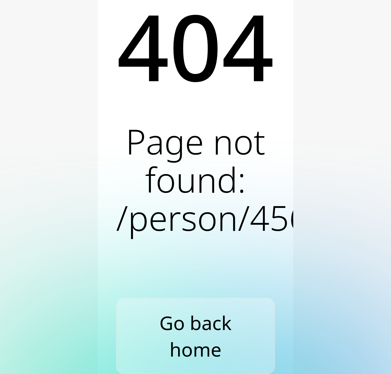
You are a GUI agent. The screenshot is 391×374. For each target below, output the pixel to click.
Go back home (195, 336)
